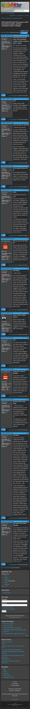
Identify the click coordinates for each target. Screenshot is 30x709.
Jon (3, 315)
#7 (28, 268)
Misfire (6, 581)
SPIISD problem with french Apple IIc (12, 627)
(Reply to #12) (18, 521)
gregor (3, 643)
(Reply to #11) (18, 433)
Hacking (9, 18)
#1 (28, 35)
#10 (28, 369)
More (27, 635)
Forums (7, 13)
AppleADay (5, 662)
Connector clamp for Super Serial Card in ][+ (14, 633)
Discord (6, 579)
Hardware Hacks (16, 18)
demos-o (5, 38)
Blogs (4, 669)
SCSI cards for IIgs (8, 625)
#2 (28, 99)
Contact (27, 15)
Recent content (6, 592)
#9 (28, 338)
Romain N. (4, 653)
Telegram (7, 584)
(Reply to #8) (17, 338)
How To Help (12, 15)
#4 (28, 166)
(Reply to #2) (17, 123)
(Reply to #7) (17, 313)
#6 (28, 239)
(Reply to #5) (17, 239)
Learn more (4, 586)
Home (2, 13)
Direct (10, 617)
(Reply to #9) (17, 369)
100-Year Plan (20, 15)
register (8, 32)
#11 (28, 399)
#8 (28, 313)
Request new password (9, 609)
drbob (4, 101)
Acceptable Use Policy (8, 677)
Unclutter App (18, 617)
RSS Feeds (6, 673)
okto (3, 647)
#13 (28, 521)
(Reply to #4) (17, 190)
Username (5, 599)
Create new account (8, 607)
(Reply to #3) (17, 166)
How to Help (15, 699)
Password (5, 603)
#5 (28, 190)
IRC (6, 575)
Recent (12, 13)
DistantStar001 (5, 658)
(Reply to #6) (17, 268)
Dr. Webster (6, 241)
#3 (28, 123)
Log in (2, 32)
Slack (6, 582)
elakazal (4, 402)
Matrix (6, 577)
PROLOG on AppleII (8, 623)
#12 (28, 433)
